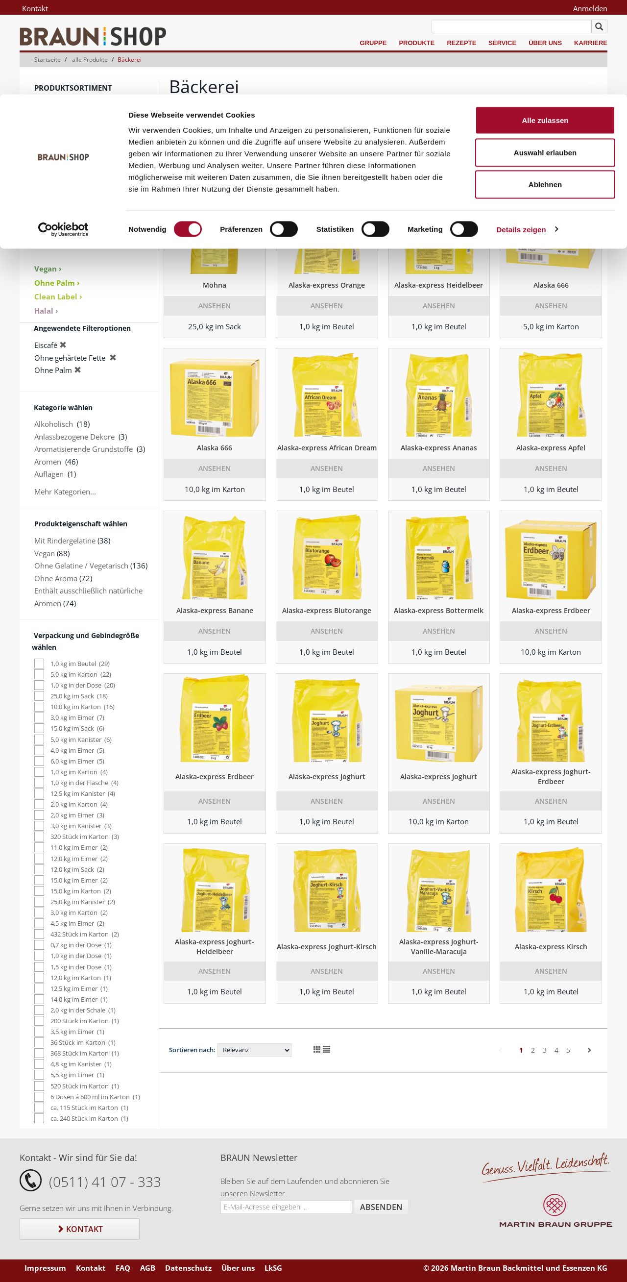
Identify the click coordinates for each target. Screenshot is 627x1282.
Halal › (46, 311)
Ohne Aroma (55, 578)
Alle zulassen (545, 26)
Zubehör (48, 202)
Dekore (46, 189)
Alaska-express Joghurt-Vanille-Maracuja (439, 946)
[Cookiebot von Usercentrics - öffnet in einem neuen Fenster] (63, 135)
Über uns (238, 1268)
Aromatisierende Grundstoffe (83, 449)
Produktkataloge (62, 242)
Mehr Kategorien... (65, 491)
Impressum (45, 1268)
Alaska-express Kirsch (551, 946)
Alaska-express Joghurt (327, 776)
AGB (147, 1268)
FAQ (123, 1268)
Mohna (214, 285)
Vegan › (48, 268)
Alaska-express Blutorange (326, 610)
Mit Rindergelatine (65, 540)
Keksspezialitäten (63, 164)
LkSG (273, 1268)
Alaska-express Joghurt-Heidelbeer (214, 946)
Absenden (381, 1207)
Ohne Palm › (57, 283)
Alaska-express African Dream (327, 447)
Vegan (44, 553)
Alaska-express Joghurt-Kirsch (327, 946)
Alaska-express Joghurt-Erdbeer (551, 776)
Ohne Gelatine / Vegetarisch (81, 565)
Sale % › (48, 229)
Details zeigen (521, 135)
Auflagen (49, 474)
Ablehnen (545, 90)
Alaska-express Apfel (550, 447)
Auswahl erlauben (545, 58)
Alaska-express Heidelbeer (438, 285)
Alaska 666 (551, 285)
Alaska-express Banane (214, 610)
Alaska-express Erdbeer (551, 610)
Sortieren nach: (192, 1049)
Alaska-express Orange (327, 285)
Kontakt (79, 1229)
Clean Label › (58, 296)
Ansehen (214, 305)
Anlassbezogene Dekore (74, 437)
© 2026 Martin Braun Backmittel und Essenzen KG (515, 1268)
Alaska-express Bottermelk (438, 610)
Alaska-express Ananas (439, 447)
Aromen (47, 177)
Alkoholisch (53, 424)
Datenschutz (188, 1268)
